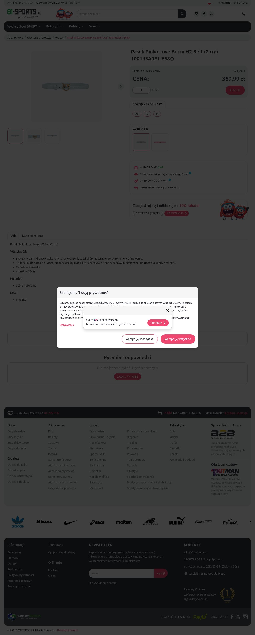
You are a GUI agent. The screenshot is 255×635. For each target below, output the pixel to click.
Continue (158, 322)
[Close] (167, 310)
